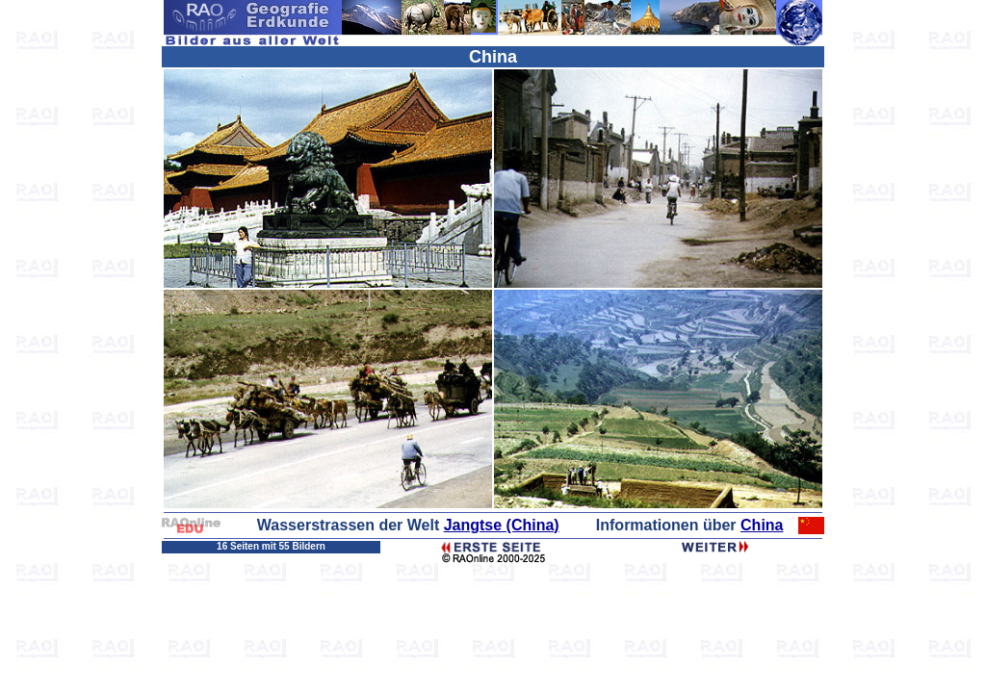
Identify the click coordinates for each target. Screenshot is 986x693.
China (761, 525)
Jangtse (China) (501, 525)
